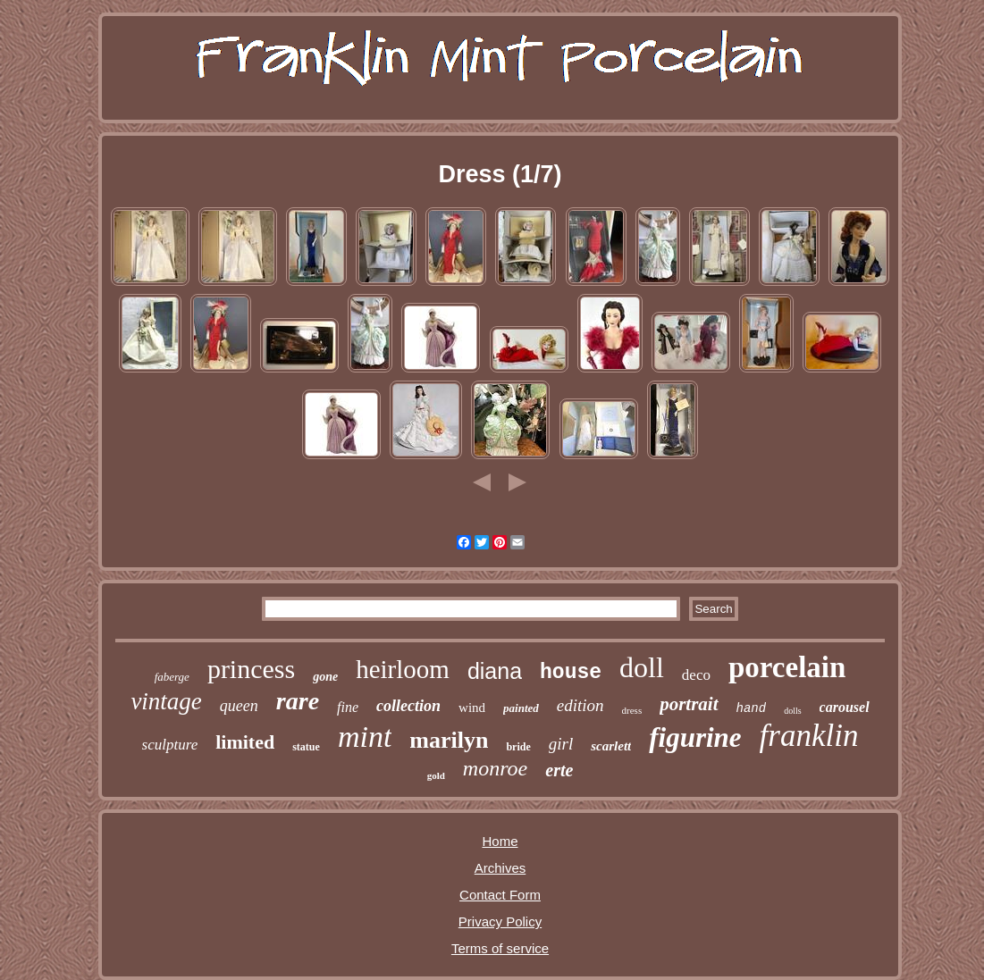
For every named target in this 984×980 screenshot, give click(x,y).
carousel (845, 707)
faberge (172, 676)
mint (364, 736)
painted (521, 708)
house (570, 672)
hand (751, 708)
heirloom (403, 669)
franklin (809, 735)
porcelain (786, 667)
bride (518, 747)
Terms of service (500, 948)
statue (306, 747)
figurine (695, 737)
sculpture (170, 744)
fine (347, 707)
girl (561, 743)
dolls (792, 711)
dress (632, 710)
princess (251, 668)
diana (494, 670)
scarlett (611, 746)
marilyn (448, 740)
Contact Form (500, 894)
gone (325, 676)
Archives (500, 867)
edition (580, 705)
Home (499, 841)
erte (559, 770)
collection (408, 706)
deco (696, 674)
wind (471, 707)
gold (436, 775)
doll (641, 667)
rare (297, 701)
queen (239, 706)
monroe (495, 768)
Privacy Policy (500, 921)
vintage (165, 701)
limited (244, 742)
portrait (689, 704)
